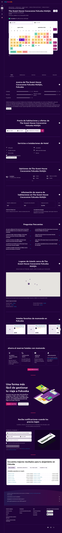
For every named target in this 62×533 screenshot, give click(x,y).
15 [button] (26, 39)
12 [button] (17, 39)
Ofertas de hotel (11, 7)
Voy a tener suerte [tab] (33, 467)
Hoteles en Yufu (11, 477)
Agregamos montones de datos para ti (33, 499)
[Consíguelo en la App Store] (50, 514)
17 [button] (11, 42)
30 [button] (29, 45)
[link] (33, 369)
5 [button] (17, 36)
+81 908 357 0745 (12, 16)
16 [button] (38, 39)
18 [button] (14, 42)
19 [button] (17, 42)
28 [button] (23, 45)
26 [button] (17, 45)
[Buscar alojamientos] (2, 8)
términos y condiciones (25, 448)
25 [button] (14, 45)
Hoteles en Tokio (11, 473)
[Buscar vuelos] (2, 5)
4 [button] (14, 36)
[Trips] (2, 14)
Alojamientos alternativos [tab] (22, 467)
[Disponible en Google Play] (50, 511)
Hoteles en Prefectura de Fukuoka (35, 7)
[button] (2, 2)
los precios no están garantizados (35, 493)
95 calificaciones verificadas (22, 18)
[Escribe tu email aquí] (20, 440)
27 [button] (20, 45)
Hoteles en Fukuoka (45, 7)
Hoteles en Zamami (11, 480)
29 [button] (26, 45)
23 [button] (29, 42)
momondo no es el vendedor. (33, 497)
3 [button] (11, 36)
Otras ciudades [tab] (11, 467)
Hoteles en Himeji (36, 478)
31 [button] (11, 48)
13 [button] (20, 39)
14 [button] (23, 39)
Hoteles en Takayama (37, 480)
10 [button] (11, 39)
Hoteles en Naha (11, 475)
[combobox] (20, 433)
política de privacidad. (12, 449)
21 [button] (23, 42)
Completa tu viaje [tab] (43, 467)
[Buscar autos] (2, 10)
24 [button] (11, 45)
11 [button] (14, 39)
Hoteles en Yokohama (12, 482)
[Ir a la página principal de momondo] (8, 1)
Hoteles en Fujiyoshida (37, 477)
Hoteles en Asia (18, 7)
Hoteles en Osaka (36, 473)
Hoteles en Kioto (36, 475)
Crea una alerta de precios (52, 358)
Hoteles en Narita (11, 478)
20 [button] (20, 42)
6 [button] (20, 36)
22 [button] (26, 42)
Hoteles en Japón (25, 7)
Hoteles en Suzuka (36, 482)
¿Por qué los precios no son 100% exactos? (33, 501)
